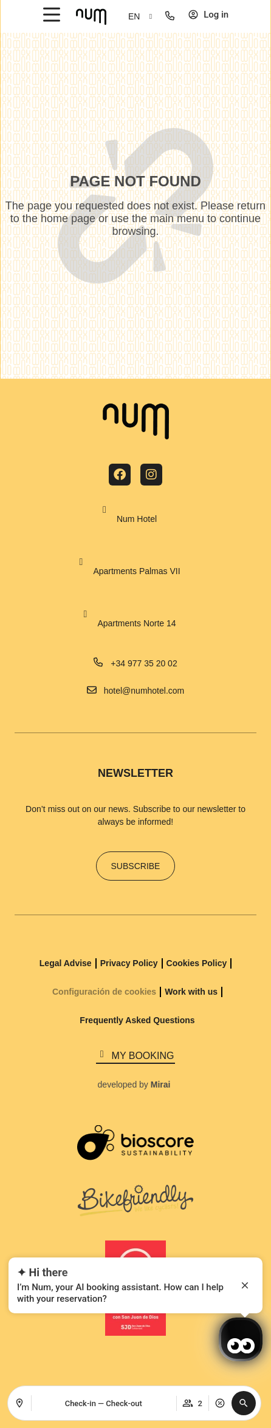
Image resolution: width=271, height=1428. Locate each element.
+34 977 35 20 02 (144, 663)
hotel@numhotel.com (144, 690)
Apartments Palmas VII (136, 571)
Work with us (191, 992)
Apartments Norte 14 (136, 623)
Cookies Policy (196, 963)
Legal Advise (65, 963)
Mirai (161, 1084)
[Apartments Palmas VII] (81, 562)
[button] (244, 1403)
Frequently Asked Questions (137, 1020)
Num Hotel (137, 519)
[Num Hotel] (104, 510)
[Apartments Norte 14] (85, 614)
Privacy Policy (129, 963)
